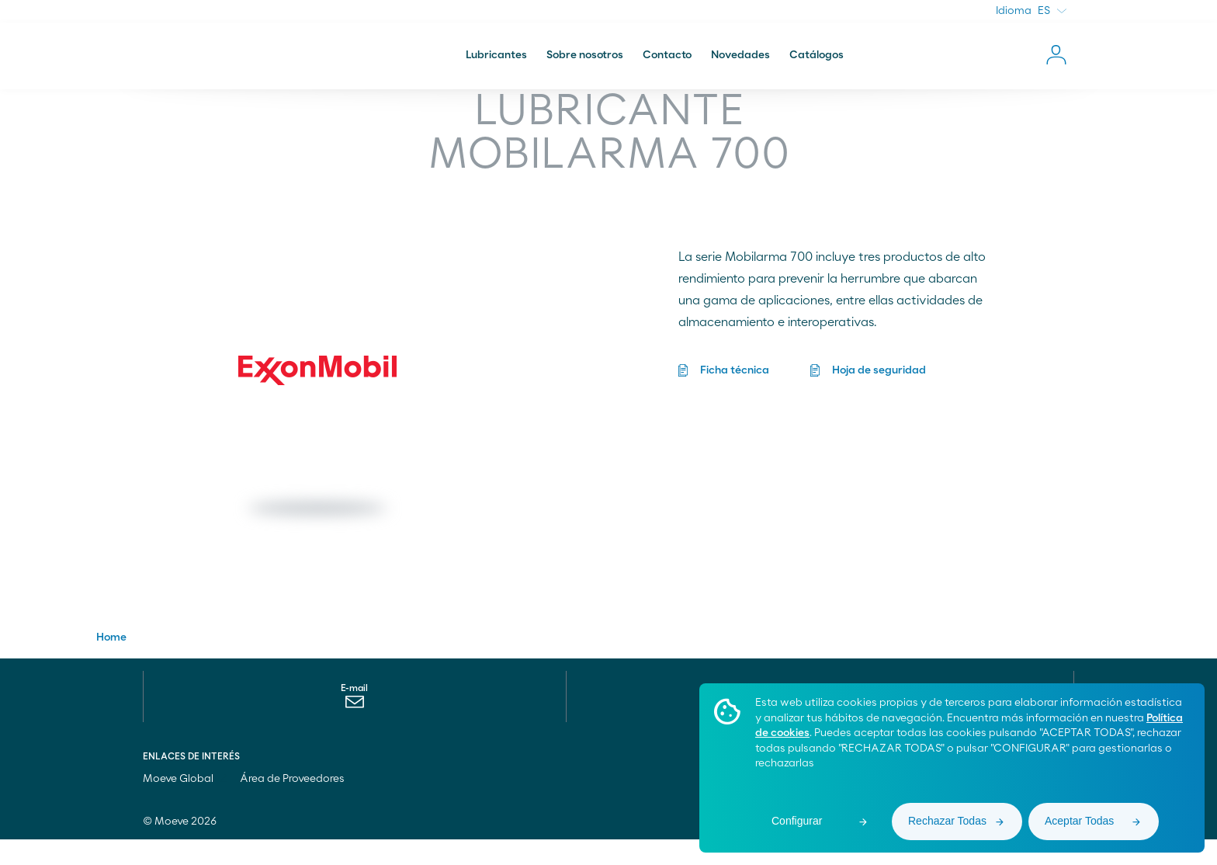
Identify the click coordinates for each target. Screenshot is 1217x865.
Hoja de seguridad (880, 380)
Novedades (740, 65)
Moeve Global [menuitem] (185, 804)
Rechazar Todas (947, 821)
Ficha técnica (734, 380)
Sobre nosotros (584, 65)
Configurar (796, 821)
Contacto (667, 65)
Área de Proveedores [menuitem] (292, 804)
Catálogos (816, 65)
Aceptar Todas (1079, 821)
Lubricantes (496, 65)
